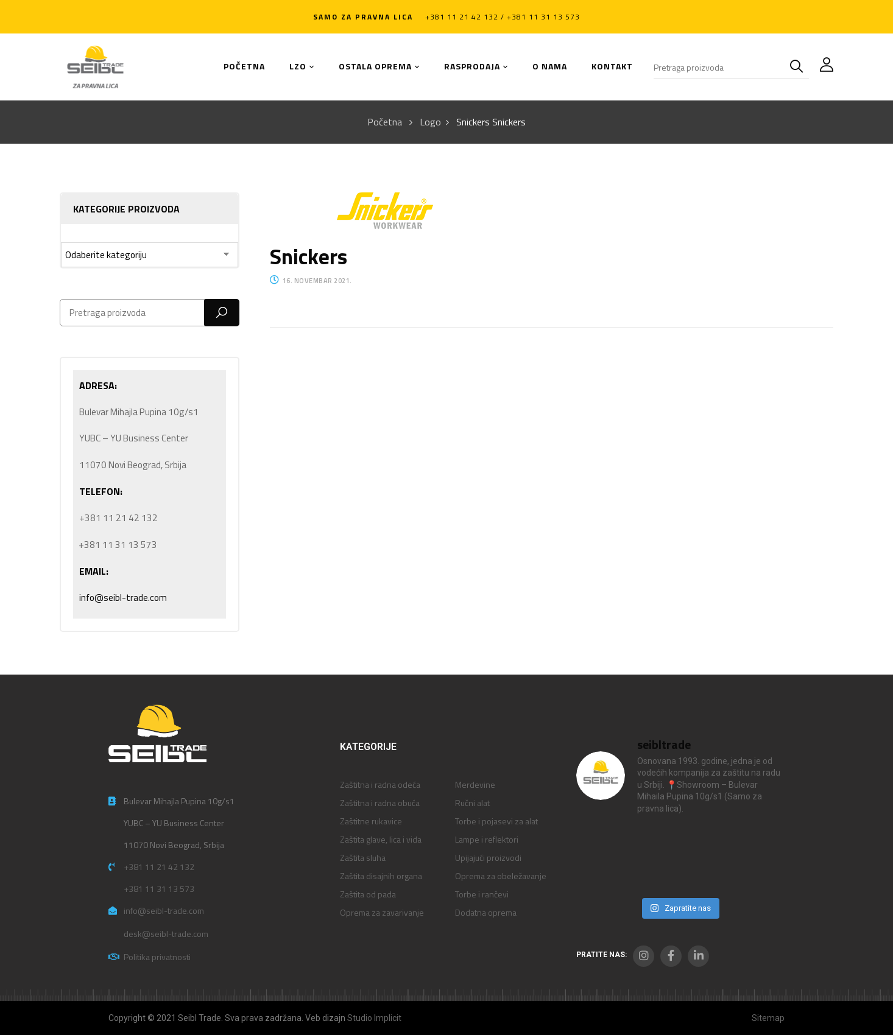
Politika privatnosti (157, 956)
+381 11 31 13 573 (159, 888)
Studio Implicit (374, 1018)
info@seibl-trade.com (123, 598)
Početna (384, 121)
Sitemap (768, 1018)
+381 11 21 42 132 (159, 866)
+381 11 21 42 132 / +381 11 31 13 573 (502, 17)
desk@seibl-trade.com (166, 933)
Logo (430, 121)
